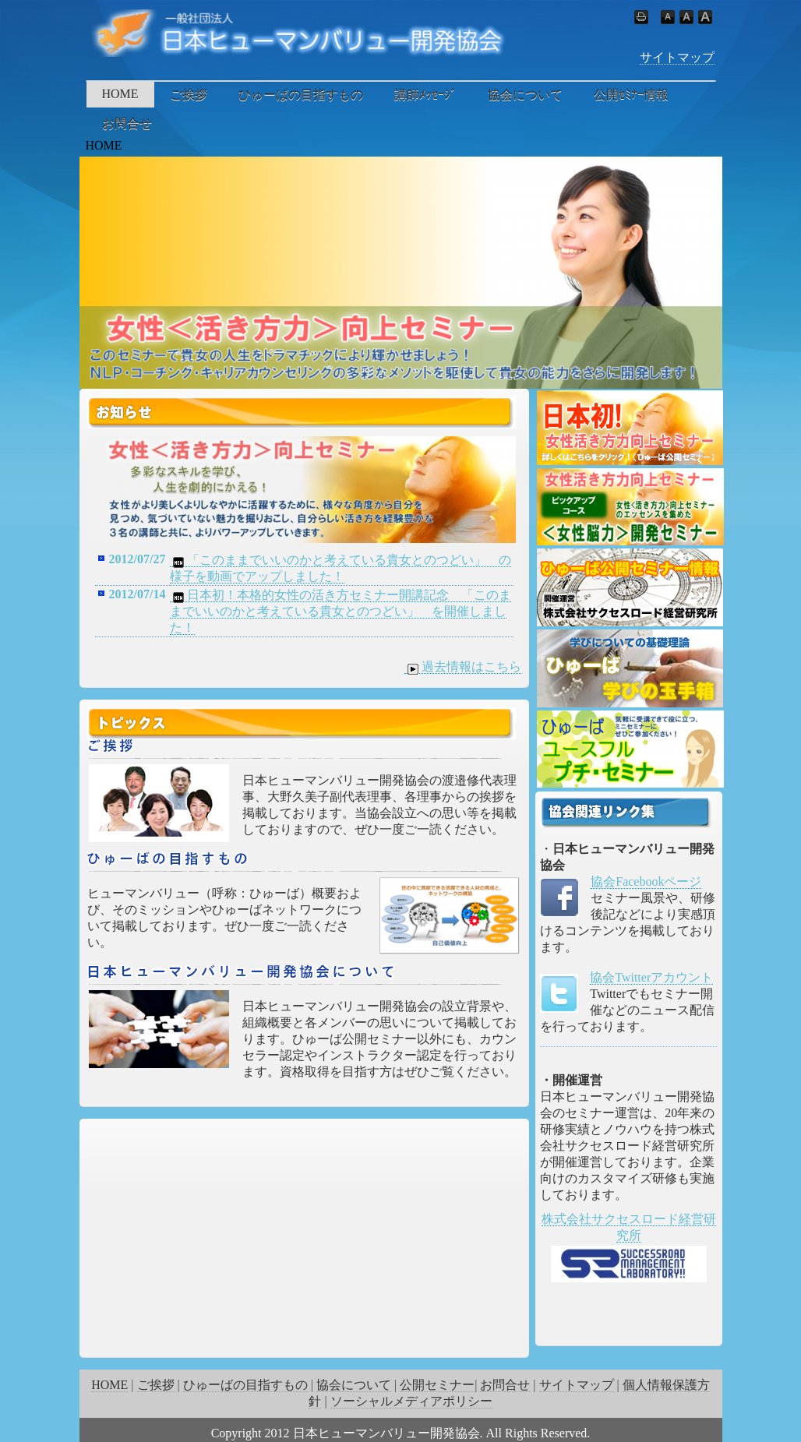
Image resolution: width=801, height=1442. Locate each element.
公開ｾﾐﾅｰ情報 (631, 94)
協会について (525, 94)
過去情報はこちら (462, 667)
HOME (120, 93)
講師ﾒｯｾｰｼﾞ (425, 94)
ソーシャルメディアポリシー (411, 1401)
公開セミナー (437, 1384)
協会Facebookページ (646, 881)
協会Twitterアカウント (651, 977)
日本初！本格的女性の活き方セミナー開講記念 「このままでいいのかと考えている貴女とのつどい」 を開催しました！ (340, 611)
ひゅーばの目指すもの (300, 94)
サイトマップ (677, 57)
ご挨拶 (188, 94)
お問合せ (127, 123)
